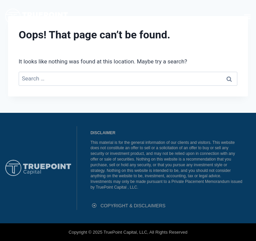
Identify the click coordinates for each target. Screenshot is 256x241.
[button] (247, 16)
